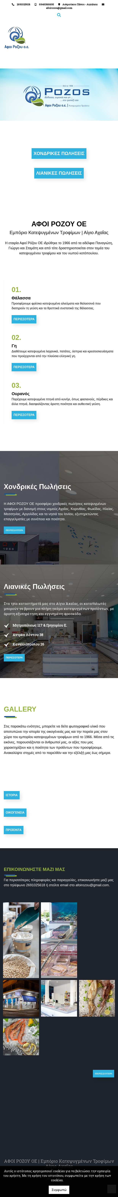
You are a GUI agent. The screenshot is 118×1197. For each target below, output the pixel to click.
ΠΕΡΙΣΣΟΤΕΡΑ (14, 530)
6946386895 (46, 4)
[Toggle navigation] (87, 37)
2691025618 (23, 4)
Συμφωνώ (59, 1190)
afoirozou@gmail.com (59, 7)
